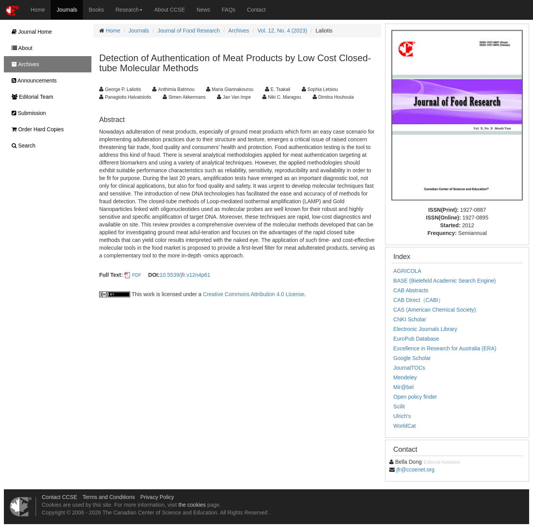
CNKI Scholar (409, 319)
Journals (67, 10)
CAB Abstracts (410, 290)
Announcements (32, 80)
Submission (27, 113)
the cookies (192, 505)
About (20, 48)
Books (96, 10)
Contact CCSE (59, 497)
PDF (136, 275)
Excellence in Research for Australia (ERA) (444, 348)
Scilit (399, 406)
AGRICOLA (407, 271)
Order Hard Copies (36, 129)
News (203, 10)
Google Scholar (412, 358)
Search (21, 145)
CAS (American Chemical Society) (434, 310)
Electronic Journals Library (425, 329)
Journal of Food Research (189, 30)
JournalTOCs (409, 368)
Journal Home (30, 32)
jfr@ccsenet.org (415, 469)
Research (129, 10)
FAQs (229, 10)
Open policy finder (415, 397)
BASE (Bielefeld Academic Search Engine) (444, 281)
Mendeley (405, 377)
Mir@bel (403, 387)
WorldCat (404, 426)
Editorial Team (30, 97)
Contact (256, 10)
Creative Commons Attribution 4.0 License (253, 294)
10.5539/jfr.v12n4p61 (185, 275)
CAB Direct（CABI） (418, 300)
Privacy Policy (157, 497)
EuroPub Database (416, 339)
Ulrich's (402, 416)
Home (38, 10)
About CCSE (169, 10)
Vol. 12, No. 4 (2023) (282, 30)
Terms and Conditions (109, 497)
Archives (238, 30)
